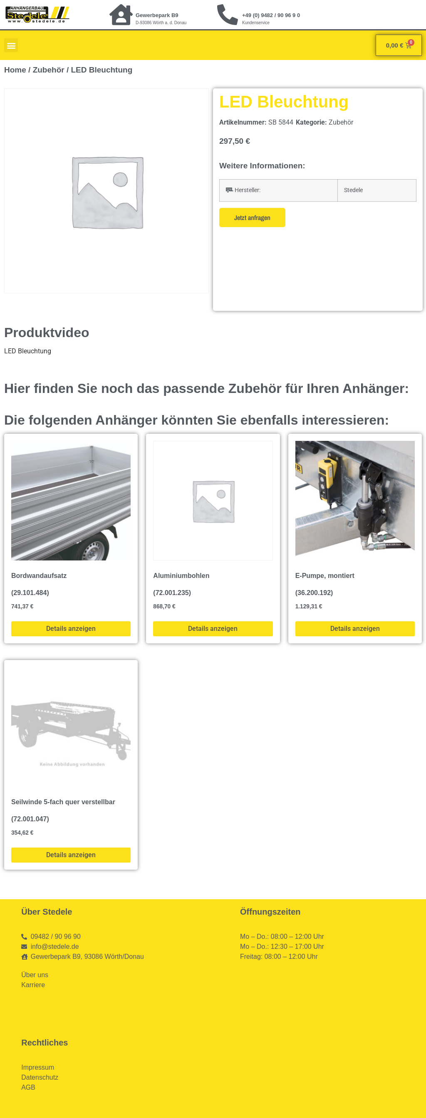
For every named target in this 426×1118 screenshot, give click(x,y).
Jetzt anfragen (252, 217)
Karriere (33, 984)
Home (15, 69)
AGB (28, 1087)
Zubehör (48, 69)
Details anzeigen (71, 629)
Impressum (37, 1067)
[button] (11, 45)
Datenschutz (39, 1077)
